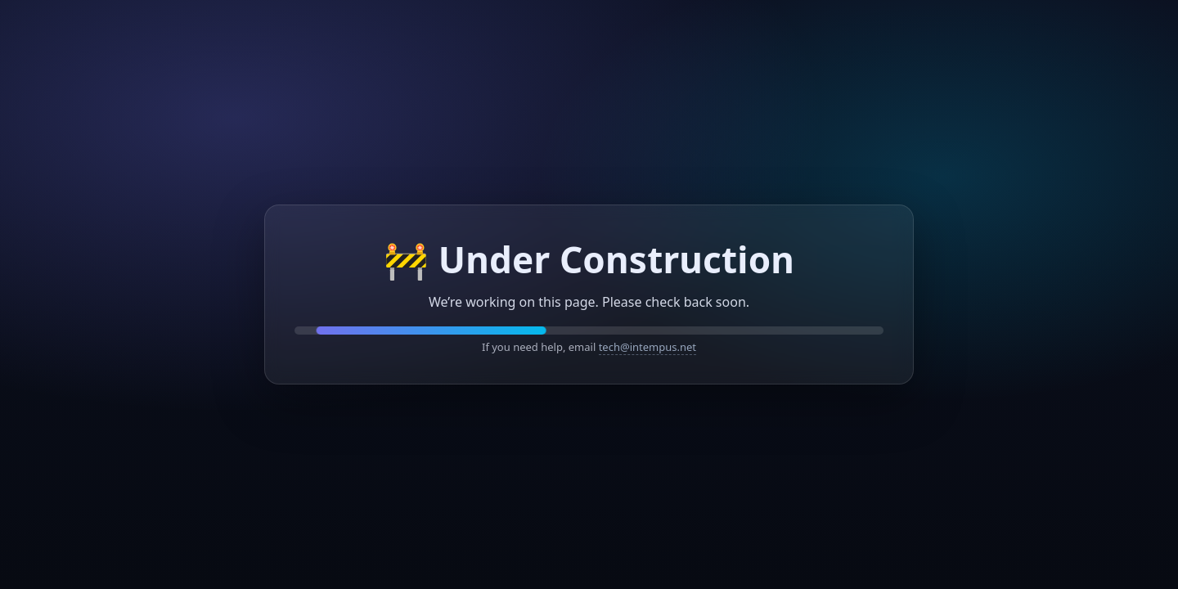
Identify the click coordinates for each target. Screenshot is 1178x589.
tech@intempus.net (647, 346)
